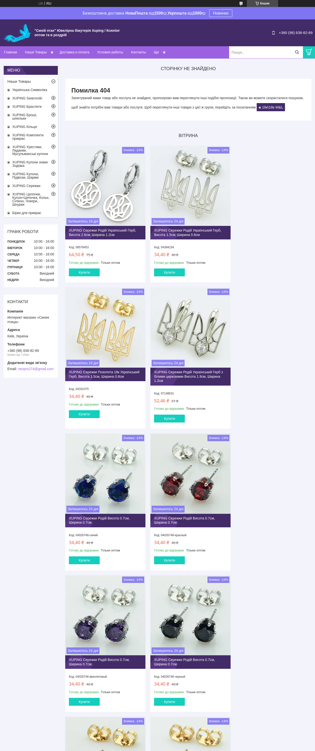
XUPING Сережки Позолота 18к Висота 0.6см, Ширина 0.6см (266, 517)
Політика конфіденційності (200, 746)
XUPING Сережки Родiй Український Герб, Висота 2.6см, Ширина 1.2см (102, 230)
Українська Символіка (29, 90)
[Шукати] (297, 52)
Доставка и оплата (74, 52)
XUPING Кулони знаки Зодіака (30, 164)
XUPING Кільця (24, 127)
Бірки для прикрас (26, 213)
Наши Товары (36, 52)
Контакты (138, 52)
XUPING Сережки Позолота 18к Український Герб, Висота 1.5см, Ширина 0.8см (267, 232)
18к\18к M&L (272, 107)
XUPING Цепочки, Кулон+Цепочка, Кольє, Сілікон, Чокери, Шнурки (31, 199)
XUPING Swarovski (27, 98)
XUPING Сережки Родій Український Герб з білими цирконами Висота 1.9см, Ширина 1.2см (103, 376)
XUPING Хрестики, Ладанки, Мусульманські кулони (30, 150)
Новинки (221, 13)
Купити (84, 270)
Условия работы (110, 52)
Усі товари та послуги (187, 720)
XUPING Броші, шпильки (24, 116)
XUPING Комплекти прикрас (28, 137)
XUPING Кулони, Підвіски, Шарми (25, 175)
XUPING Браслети (27, 107)
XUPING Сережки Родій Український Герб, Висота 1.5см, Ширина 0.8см (185, 230)
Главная (10, 52)
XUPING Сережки (26, 186)
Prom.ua (180, 742)
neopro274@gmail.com (36, 369)
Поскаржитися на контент (162, 746)
